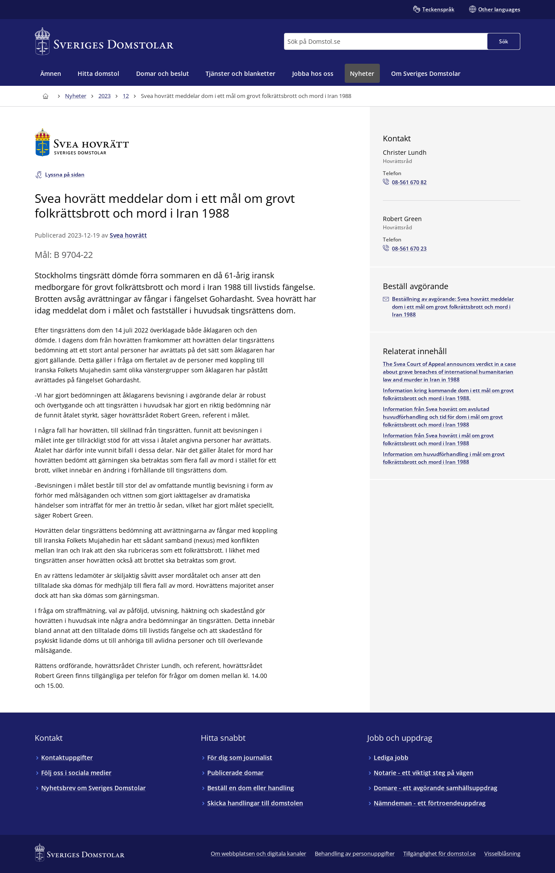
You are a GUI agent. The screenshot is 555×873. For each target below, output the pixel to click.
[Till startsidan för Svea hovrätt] (189, 142)
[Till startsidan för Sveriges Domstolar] (104, 41)
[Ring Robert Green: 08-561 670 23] (405, 249)
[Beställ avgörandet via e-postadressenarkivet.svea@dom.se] (451, 307)
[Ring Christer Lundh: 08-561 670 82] (405, 182)
